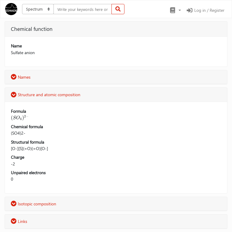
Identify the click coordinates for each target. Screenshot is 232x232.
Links (19, 221)
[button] (175, 10)
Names (21, 77)
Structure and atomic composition (45, 94)
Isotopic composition (33, 204)
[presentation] (20, 118)
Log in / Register (205, 10)
